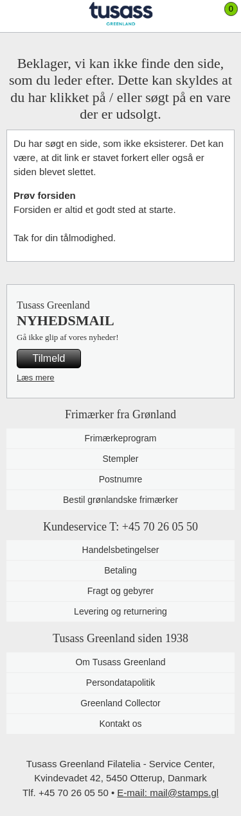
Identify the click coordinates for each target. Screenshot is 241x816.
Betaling (120, 570)
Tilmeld (49, 358)
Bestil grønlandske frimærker (120, 500)
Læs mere (36, 377)
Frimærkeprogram (120, 438)
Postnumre (121, 479)
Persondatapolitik (120, 682)
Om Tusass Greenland (120, 662)
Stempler (120, 459)
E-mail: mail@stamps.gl (168, 792)
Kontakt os (120, 723)
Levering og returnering (120, 611)
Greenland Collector (120, 703)
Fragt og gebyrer (120, 591)
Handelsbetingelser (120, 550)
